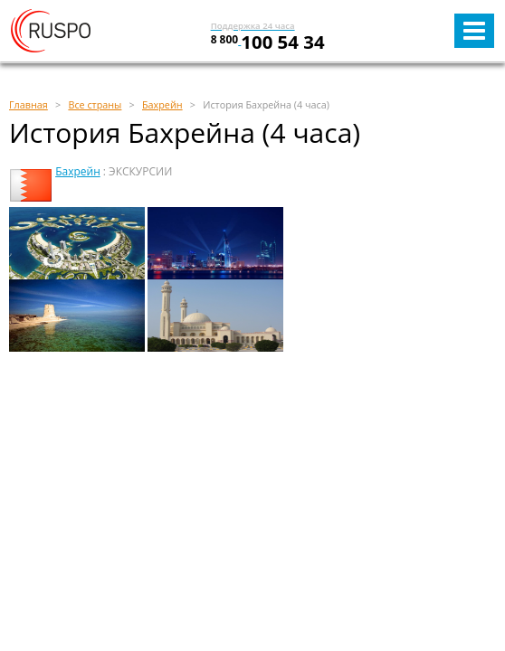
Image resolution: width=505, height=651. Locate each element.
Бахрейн (77, 171)
